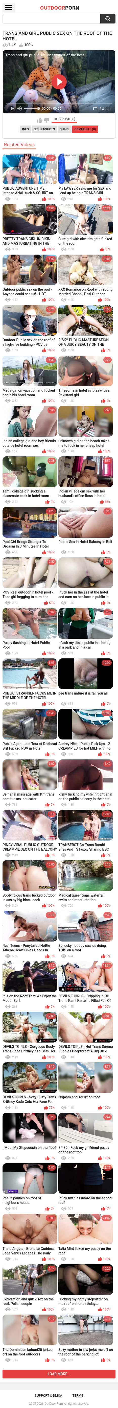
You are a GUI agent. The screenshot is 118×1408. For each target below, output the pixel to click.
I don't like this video (46, 120)
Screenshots (44, 129)
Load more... (59, 1374)
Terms (78, 1395)
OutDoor (59, 7)
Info (25, 129)
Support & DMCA (48, 1395)
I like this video (39, 120)
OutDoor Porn (53, 1403)
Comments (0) (85, 129)
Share (64, 129)
